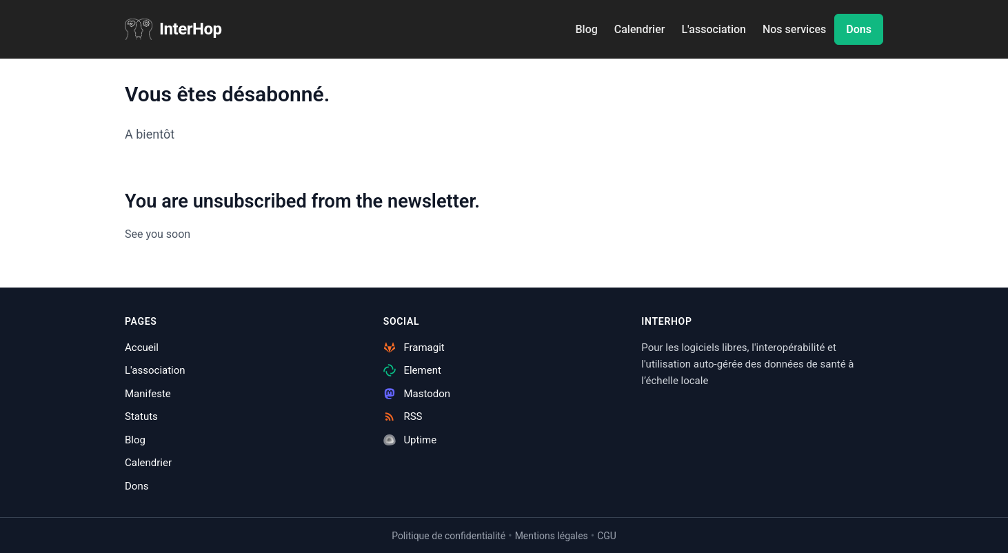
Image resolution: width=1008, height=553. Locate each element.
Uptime (410, 440)
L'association (713, 29)
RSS (403, 416)
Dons (858, 29)
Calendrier (639, 29)
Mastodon (416, 394)
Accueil (142, 347)
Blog (586, 29)
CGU (606, 535)
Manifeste (148, 394)
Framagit (414, 347)
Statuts (141, 416)
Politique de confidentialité (448, 535)
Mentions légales (551, 535)
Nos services (794, 29)
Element (412, 370)
